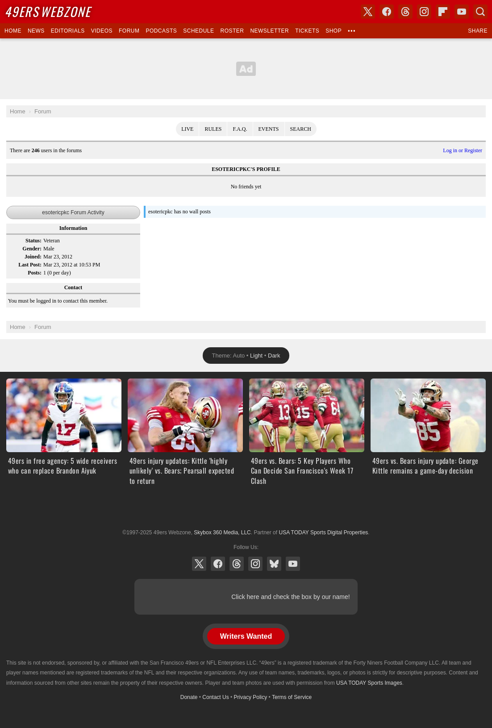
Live (187, 129)
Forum (129, 31)
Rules (212, 129)
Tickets (307, 31)
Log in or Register (462, 150)
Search (300, 129)
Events (269, 129)
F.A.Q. (240, 129)
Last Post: (30, 265)
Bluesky (274, 564)
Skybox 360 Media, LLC (222, 532)
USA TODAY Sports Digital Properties (246, 510)
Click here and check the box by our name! (290, 596)
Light (256, 355)
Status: (33, 240)
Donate (189, 697)
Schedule (198, 31)
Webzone (47, 11)
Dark (274, 355)
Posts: (35, 273)
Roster (232, 31)
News (36, 31)
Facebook (218, 564)
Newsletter (269, 31)
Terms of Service (292, 697)
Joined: (33, 257)
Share (478, 31)
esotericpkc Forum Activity (73, 212)
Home (12, 31)
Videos (102, 31)
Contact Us (215, 697)
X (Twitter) (199, 564)
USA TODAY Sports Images (369, 683)
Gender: (32, 248)
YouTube (293, 564)
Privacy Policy (250, 697)
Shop (333, 31)
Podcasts (161, 31)
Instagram (255, 564)
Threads (236, 564)
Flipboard (443, 11)
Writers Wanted (246, 636)
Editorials (68, 31)
